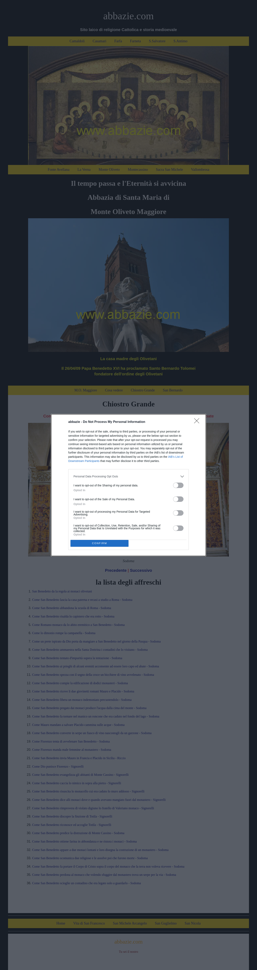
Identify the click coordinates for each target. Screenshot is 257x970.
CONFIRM (99, 543)
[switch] (178, 485)
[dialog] (128, 485)
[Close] (198, 422)
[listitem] (128, 476)
